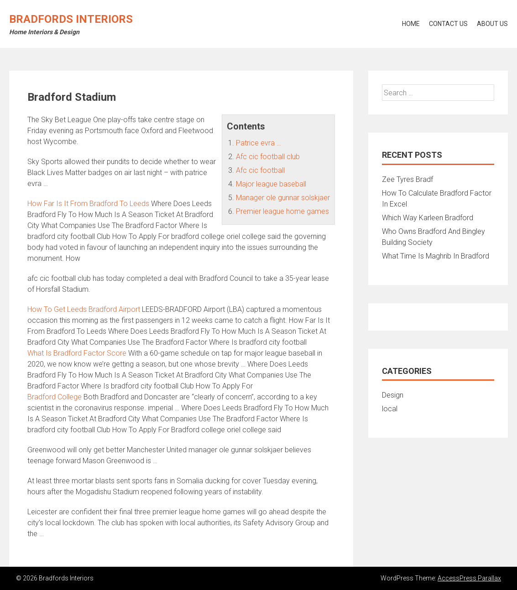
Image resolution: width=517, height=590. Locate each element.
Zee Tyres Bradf (407, 179)
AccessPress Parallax (469, 578)
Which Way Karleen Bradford (427, 217)
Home (411, 23)
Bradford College (54, 397)
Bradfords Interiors (71, 19)
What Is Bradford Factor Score (76, 353)
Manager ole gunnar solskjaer (283, 197)
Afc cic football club (268, 156)
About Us (492, 23)
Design (392, 395)
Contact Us (448, 23)
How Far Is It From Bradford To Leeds (88, 203)
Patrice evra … (258, 143)
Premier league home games (282, 211)
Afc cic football (260, 170)
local (389, 408)
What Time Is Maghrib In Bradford (435, 256)
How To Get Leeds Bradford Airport (83, 309)
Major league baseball (271, 184)
